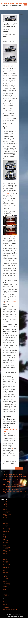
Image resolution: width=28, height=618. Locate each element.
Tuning (4, 610)
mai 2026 (5, 503)
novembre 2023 (6, 547)
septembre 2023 (7, 550)
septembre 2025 (7, 514)
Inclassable (5, 604)
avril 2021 (5, 594)
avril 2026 (5, 504)
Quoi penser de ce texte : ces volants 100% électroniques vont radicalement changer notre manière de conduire (14, 491)
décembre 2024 (6, 528)
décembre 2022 (6, 564)
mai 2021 (5, 592)
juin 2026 (5, 501)
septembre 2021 (7, 587)
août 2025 (5, 515)
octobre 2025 (6, 512)
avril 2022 (5, 577)
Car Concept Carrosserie (13, 4)
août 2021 (5, 589)
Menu (25, 4)
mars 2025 (5, 523)
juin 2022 (5, 573)
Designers (5, 603)
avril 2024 (5, 539)
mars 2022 (5, 578)
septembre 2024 (7, 533)
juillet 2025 (5, 517)
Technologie (6, 607)
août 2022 (5, 570)
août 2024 (5, 534)
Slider (4, 606)
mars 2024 (5, 541)
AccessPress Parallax (18, 616)
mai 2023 (5, 556)
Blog (4, 601)
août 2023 (5, 551)
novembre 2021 (6, 584)
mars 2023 (5, 559)
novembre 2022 (6, 566)
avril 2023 (5, 558)
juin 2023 (5, 555)
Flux (10, 364)
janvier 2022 (5, 581)
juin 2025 (5, 519)
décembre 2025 (6, 511)
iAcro (15, 105)
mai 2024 (5, 537)
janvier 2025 (5, 526)
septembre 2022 (7, 569)
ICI (11, 384)
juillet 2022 (5, 572)
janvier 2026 (5, 509)
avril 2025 (5, 522)
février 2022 (5, 580)
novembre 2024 (6, 530)
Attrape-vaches (6, 193)
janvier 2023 (5, 562)
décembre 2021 (6, 583)
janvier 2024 (5, 544)
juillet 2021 (5, 591)
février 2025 (5, 525)
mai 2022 (5, 575)
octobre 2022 (6, 567)
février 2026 (5, 508)
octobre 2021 (6, 586)
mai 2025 (5, 520)
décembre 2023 (6, 545)
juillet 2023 (5, 553)
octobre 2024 (6, 531)
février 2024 (5, 542)
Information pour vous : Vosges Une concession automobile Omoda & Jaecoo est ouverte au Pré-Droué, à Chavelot (14, 479)
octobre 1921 (6, 595)
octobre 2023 (6, 548)
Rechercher (21, 14)
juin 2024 (5, 536)
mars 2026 (5, 506)
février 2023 (5, 561)
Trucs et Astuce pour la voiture (10, 609)
